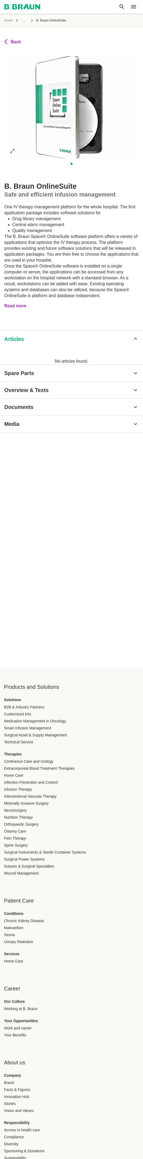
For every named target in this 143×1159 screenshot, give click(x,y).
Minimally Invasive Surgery (26, 803)
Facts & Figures (17, 1089)
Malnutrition (13, 928)
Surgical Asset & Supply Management (35, 735)
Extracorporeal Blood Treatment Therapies (39, 768)
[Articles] (71, 339)
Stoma (9, 935)
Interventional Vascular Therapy (30, 796)
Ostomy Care (15, 831)
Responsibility (17, 1123)
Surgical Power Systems (24, 859)
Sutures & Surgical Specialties (29, 866)
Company (12, 1075)
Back (12, 41)
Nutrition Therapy (18, 817)
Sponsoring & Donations (24, 1151)
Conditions (14, 913)
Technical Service (18, 742)
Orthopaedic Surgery (21, 824)
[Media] (71, 424)
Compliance (14, 1137)
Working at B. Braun (20, 1009)
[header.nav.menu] (133, 6)
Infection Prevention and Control (31, 782)
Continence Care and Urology (28, 761)
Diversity (11, 1144)
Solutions (12, 700)
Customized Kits (17, 714)
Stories (10, 1103)
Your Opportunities (21, 1021)
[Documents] (71, 407)
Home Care (13, 775)
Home (8, 20)
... (24, 20)
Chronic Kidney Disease (24, 921)
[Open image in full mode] (12, 151)
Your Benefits (15, 1035)
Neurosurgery (15, 810)
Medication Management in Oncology (35, 721)
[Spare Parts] (71, 373)
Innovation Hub (16, 1096)
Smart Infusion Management (27, 728)
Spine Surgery (16, 845)
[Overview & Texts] (71, 390)
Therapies (13, 754)
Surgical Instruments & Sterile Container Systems (45, 852)
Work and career (18, 1028)
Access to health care (22, 1130)
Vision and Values (19, 1110)
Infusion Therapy (18, 789)
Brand (9, 1082)
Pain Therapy (15, 838)
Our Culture (14, 1001)
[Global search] (121, 6)
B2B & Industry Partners (24, 707)
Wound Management (21, 873)
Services (12, 954)
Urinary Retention (18, 942)
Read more (15, 306)
